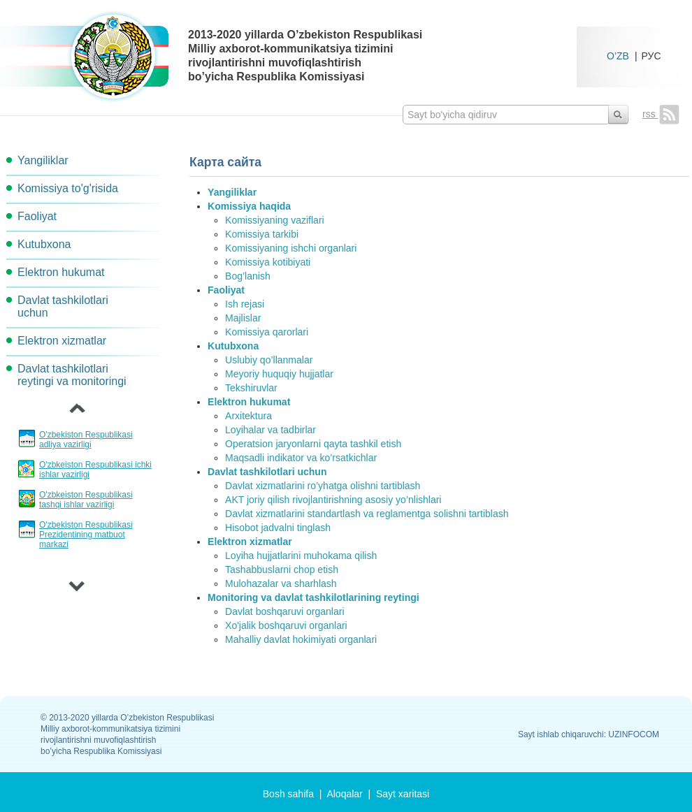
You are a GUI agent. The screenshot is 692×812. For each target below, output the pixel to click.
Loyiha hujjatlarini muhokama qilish (301, 555)
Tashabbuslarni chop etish (281, 569)
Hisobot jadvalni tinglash (278, 527)
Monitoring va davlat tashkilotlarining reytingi (313, 597)
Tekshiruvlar (251, 387)
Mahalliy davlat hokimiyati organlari (301, 639)
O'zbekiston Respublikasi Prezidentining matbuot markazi (86, 534)
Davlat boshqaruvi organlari (284, 611)
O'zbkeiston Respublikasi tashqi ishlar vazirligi (86, 499)
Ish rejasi (244, 304)
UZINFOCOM (633, 734)
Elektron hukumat (61, 272)
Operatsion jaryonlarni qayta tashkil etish (313, 443)
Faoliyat (37, 216)
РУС (651, 55)
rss (660, 113)
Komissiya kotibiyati (267, 262)
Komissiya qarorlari (266, 332)
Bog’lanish (248, 276)
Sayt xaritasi (402, 793)
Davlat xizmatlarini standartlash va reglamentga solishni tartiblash (366, 513)
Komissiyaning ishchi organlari (290, 248)
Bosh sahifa (288, 793)
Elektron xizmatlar (61, 341)
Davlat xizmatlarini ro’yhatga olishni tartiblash (322, 485)
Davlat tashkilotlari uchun (62, 306)
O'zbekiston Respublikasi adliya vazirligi (86, 439)
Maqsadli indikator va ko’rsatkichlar (301, 457)
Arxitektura (248, 415)
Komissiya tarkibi (261, 234)
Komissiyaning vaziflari (274, 220)
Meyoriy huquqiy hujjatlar (279, 373)
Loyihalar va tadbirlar (270, 429)
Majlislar (243, 318)
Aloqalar (344, 793)
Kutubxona (44, 244)
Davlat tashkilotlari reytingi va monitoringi (72, 375)
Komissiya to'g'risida (67, 188)
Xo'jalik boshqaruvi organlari (286, 625)
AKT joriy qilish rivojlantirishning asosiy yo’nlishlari (333, 499)
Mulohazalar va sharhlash (281, 583)
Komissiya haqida (249, 206)
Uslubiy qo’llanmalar (268, 359)
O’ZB (618, 55)
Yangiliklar (43, 160)
